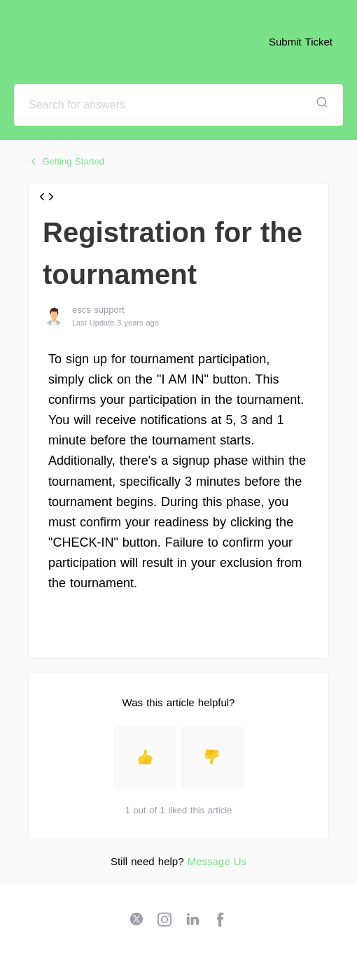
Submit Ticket (300, 42)
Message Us (217, 861)
